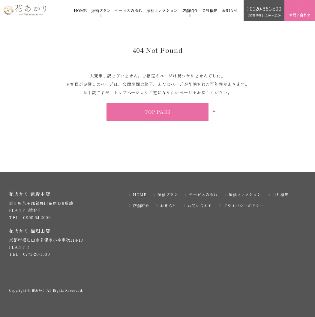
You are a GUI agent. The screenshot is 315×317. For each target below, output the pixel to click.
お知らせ (230, 10)
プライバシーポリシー (243, 205)
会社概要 (210, 10)
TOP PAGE (157, 112)
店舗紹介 (190, 10)
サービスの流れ (128, 10)
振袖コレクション (162, 10)
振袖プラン (101, 10)
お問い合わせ (200, 205)
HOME (80, 10)
